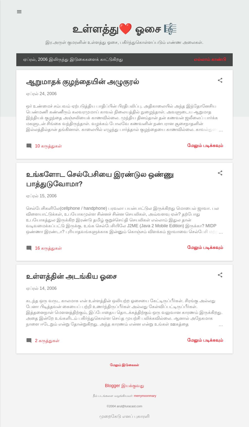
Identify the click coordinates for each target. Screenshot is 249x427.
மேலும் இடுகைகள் (124, 365)
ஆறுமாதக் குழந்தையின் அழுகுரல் (82, 81)
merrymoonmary (145, 396)
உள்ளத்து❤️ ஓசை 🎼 (124, 28)
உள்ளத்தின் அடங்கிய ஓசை (71, 276)
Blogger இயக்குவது (124, 385)
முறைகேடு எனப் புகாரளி (124, 416)
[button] (220, 80)
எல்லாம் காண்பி (210, 59)
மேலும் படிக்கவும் (205, 145)
